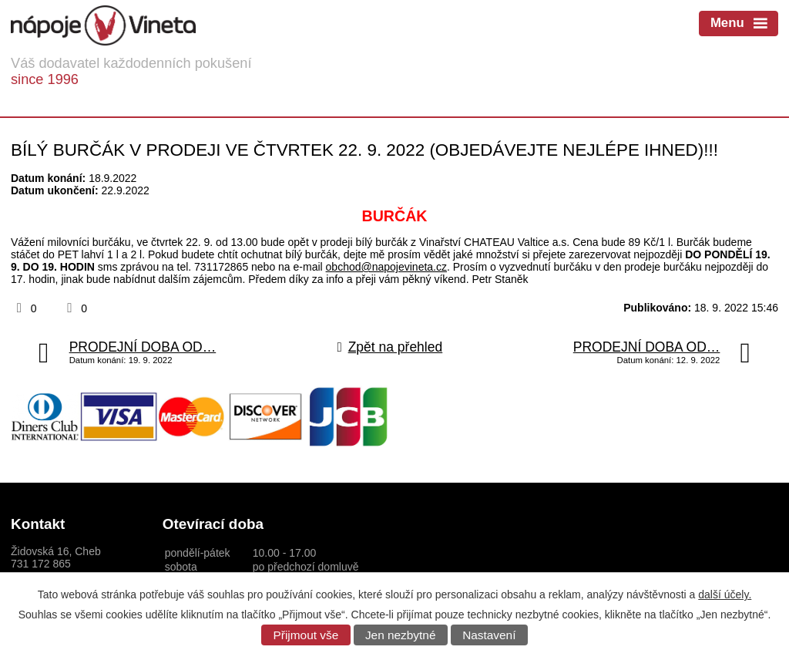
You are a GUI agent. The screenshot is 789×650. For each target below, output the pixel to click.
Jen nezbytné (400, 635)
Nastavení (488, 635)
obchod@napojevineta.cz (386, 267)
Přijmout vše (306, 635)
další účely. (724, 594)
